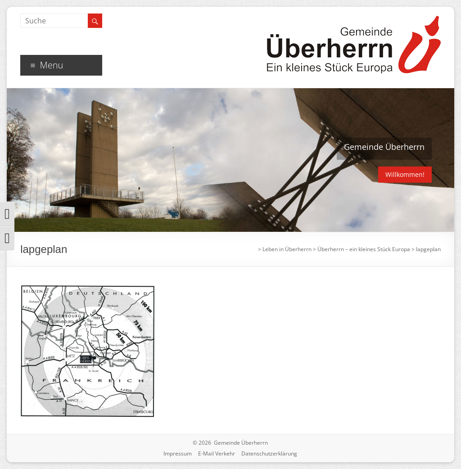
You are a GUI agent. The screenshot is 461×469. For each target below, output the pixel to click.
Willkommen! (405, 174)
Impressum (177, 453)
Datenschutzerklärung (269, 453)
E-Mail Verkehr (216, 453)
